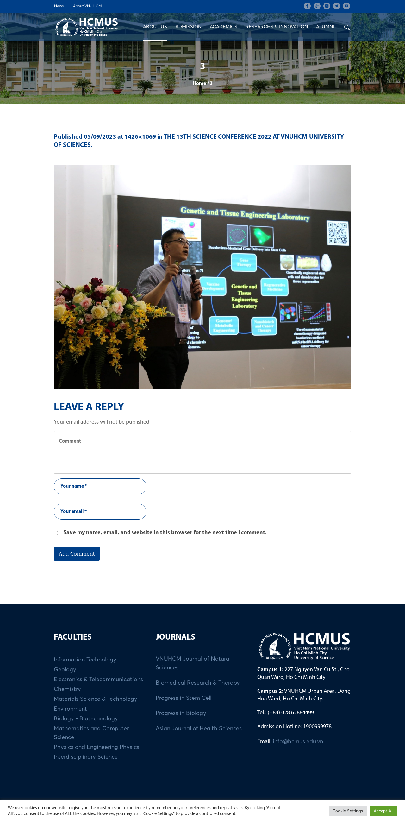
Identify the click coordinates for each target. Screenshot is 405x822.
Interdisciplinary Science (86, 757)
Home (199, 83)
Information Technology (85, 660)
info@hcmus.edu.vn (298, 741)
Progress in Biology (181, 713)
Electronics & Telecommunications (98, 679)
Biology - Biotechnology (86, 719)
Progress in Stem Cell (183, 698)
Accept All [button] (383, 811)
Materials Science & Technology (95, 699)
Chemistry (67, 689)
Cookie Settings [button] (348, 811)
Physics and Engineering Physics (96, 747)
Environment (70, 709)
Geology (65, 670)
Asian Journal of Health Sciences (199, 728)
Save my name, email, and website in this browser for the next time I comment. (165, 533)
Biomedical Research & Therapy (198, 683)
